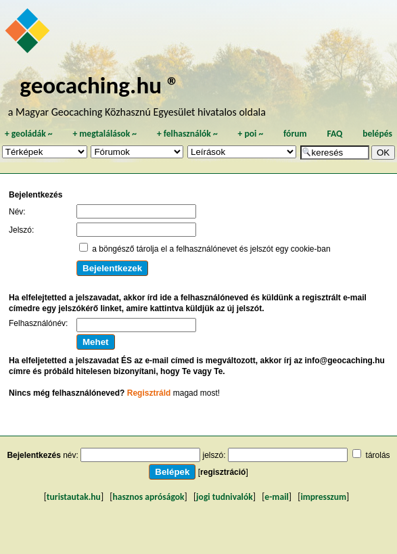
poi (250, 133)
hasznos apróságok (148, 497)
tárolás (378, 455)
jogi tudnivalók (224, 497)
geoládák (28, 133)
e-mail (276, 497)
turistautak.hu (74, 497)
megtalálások (104, 133)
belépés (377, 133)
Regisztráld (149, 393)
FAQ (334, 133)
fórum (295, 133)
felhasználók (187, 133)
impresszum (323, 497)
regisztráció (223, 472)
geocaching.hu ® (99, 84)
